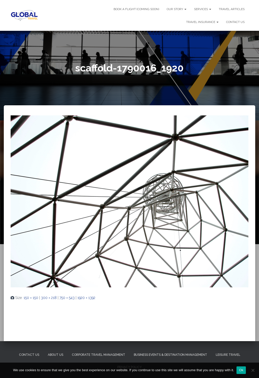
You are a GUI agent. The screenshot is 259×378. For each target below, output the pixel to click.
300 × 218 (49, 298)
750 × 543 (67, 298)
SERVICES (202, 9)
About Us (55, 355)
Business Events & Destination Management (170, 355)
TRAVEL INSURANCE (202, 22)
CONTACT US (235, 22)
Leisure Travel (228, 355)
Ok (241, 370)
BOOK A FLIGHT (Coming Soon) (136, 9)
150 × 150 (31, 298)
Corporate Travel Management (98, 355)
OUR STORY (176, 9)
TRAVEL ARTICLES (232, 9)
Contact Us (29, 355)
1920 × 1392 (86, 298)
